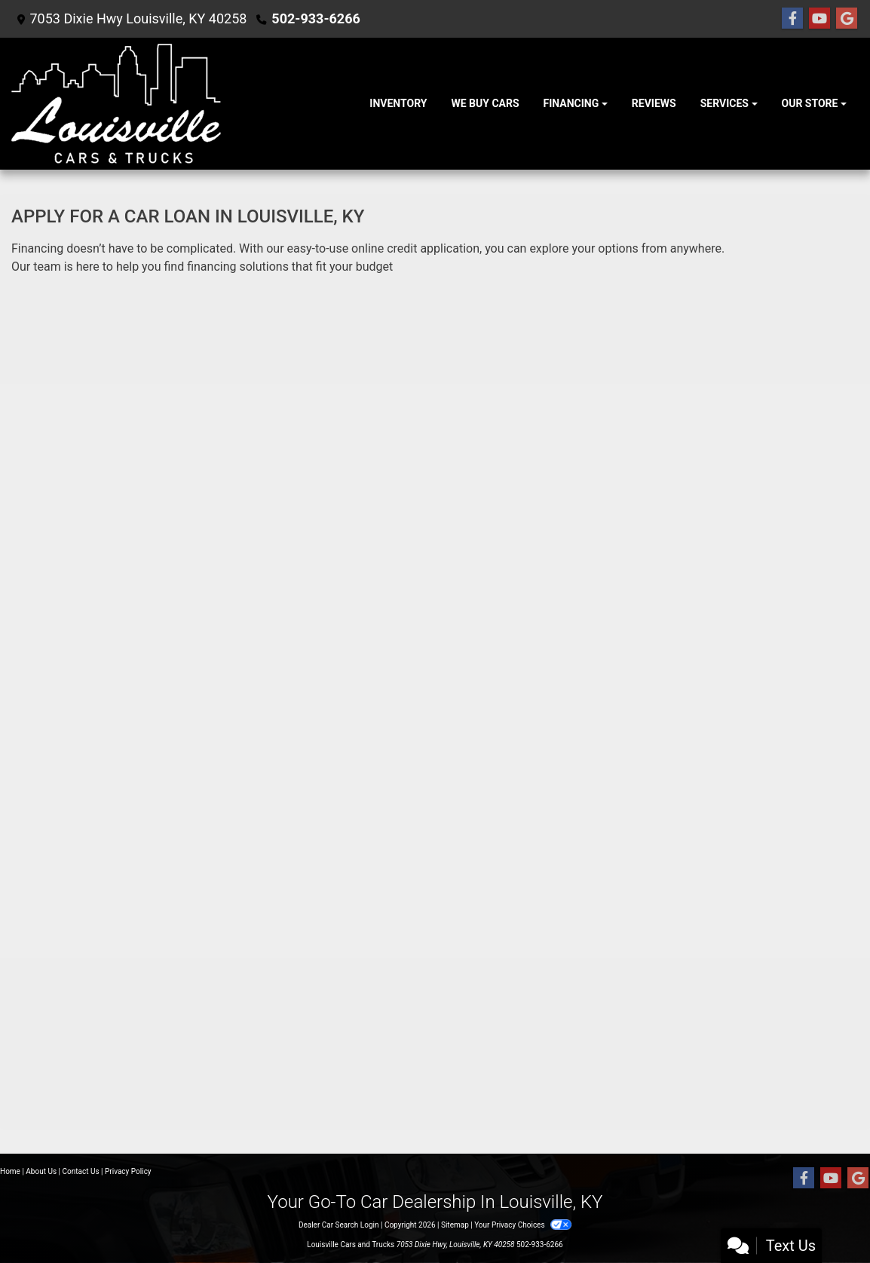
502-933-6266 (315, 18)
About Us (41, 1171)
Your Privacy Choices (522, 1225)
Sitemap (455, 1225)
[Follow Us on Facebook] (792, 19)
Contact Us (81, 1171)
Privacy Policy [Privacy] (128, 1171)
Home (10, 1171)
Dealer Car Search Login (339, 1225)
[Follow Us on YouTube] (819, 19)
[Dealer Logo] (116, 104)
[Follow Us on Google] (846, 19)
